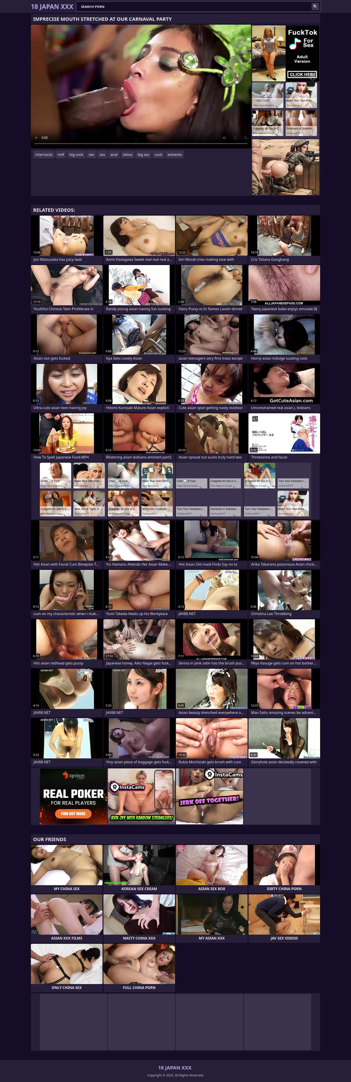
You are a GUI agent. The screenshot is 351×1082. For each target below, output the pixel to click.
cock (158, 154)
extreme (175, 154)
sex (91, 154)
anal (114, 154)
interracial (43, 154)
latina (127, 154)
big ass (143, 154)
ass (102, 154)
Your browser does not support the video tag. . (141, 87)
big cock (76, 154)
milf (61, 154)
